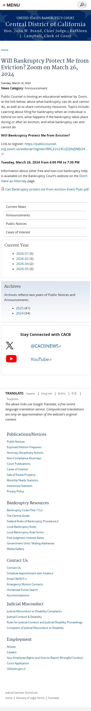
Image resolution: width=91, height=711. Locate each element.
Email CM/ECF (17, 579)
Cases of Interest (18, 232)
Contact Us (14, 568)
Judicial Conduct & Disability (24, 617)
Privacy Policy (15, 491)
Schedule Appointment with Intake (30, 573)
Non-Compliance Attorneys (24, 458)
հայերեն (13, 399)
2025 (20, 308)
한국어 (61, 393)
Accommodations (18, 595)
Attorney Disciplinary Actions (25, 453)
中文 (74, 393)
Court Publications (18, 464)
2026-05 (22, 269)
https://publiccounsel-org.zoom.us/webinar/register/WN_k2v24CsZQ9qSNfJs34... (44, 149)
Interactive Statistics (19, 486)
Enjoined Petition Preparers (24, 447)
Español (31, 393)
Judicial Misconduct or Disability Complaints (34, 611)
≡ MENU (11, 5)
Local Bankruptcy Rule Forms (25, 532)
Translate (53, 698)
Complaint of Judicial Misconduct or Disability (35, 628)
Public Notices (16, 223)
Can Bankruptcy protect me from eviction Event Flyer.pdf (47, 189)
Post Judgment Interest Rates (25, 538)
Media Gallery (15, 549)
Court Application (18, 663)
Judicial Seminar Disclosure (21, 692)
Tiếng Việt (46, 393)
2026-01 (22, 253)
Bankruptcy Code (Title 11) (25, 510)
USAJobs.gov (16, 669)
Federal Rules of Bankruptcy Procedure (33, 521)
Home (4, 50)
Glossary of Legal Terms (30, 698)
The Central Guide (18, 516)
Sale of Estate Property (21, 475)
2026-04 (22, 264)
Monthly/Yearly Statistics (22, 480)
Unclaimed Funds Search (22, 590)
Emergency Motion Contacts (25, 584)
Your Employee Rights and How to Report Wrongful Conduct (45, 658)
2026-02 (22, 258)
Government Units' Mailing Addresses (30, 543)
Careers (11, 652)
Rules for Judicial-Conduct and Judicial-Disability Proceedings (44, 622)
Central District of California (46, 24)
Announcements (18, 215)
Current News (16, 206)
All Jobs (11, 647)
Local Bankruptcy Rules (21, 527)
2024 (20, 313)
